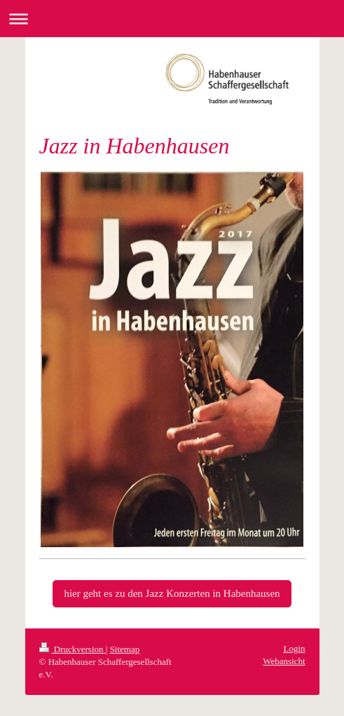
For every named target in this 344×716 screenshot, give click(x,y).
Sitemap (125, 649)
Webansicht (284, 661)
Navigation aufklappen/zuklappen (172, 19)
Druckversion (72, 649)
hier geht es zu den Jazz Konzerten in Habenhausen (172, 593)
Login (294, 648)
